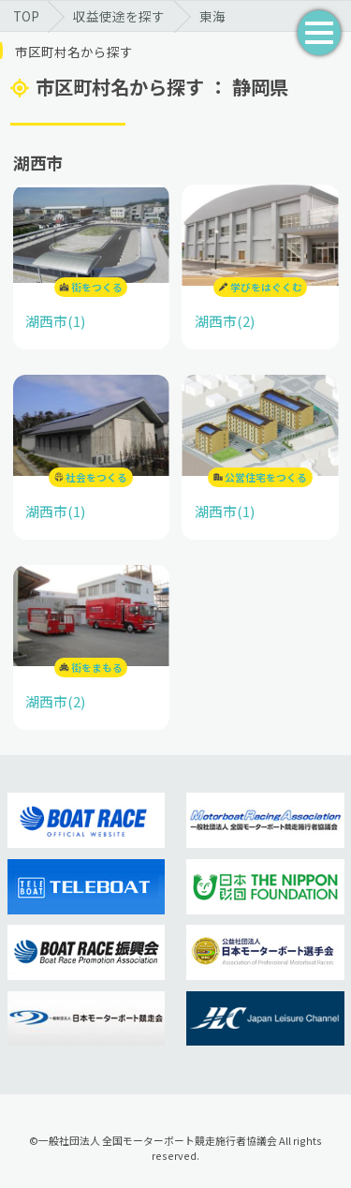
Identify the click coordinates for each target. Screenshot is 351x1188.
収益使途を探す (119, 16)
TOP (26, 16)
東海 (212, 16)
